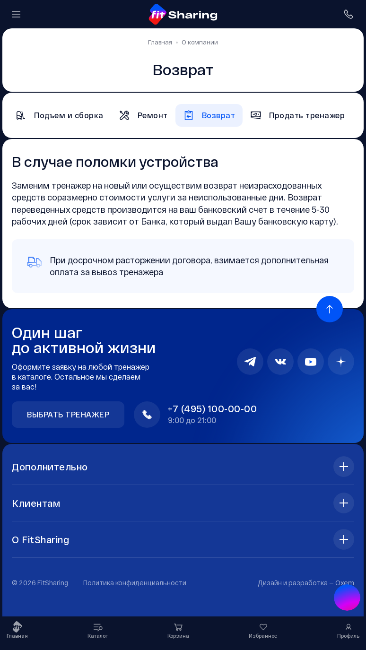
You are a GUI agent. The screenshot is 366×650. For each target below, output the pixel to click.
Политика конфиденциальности (134, 583)
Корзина (178, 630)
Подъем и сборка (59, 115)
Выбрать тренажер (68, 414)
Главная (17, 630)
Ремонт (143, 115)
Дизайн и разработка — (306, 583)
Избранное (263, 630)
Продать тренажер (297, 115)
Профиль (348, 630)
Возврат (209, 115)
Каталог (97, 630)
